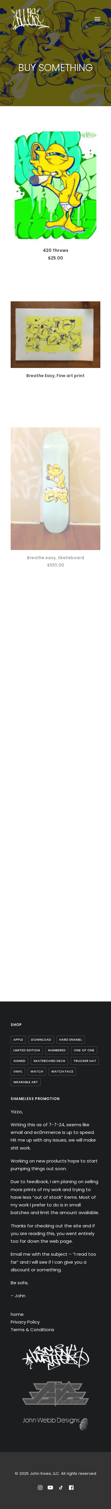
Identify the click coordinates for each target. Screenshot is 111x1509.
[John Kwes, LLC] (30, 19)
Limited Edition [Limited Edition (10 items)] (26, 1050)
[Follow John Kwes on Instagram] (40, 1488)
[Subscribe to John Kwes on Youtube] (50, 1488)
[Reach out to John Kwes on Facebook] (71, 1488)
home (17, 1314)
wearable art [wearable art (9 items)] (25, 1082)
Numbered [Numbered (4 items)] (57, 1050)
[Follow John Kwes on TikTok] (61, 1488)
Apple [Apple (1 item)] (18, 1039)
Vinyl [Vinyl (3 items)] (17, 1071)
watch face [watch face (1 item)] (62, 1071)
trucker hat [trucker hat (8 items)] (84, 1060)
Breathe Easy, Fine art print (55, 394)
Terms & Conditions (32, 1329)
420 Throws (55, 250)
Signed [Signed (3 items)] (19, 1060)
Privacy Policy (25, 1322)
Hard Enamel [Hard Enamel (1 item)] (70, 1039)
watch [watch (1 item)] (36, 1071)
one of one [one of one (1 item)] (84, 1050)
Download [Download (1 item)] (41, 1039)
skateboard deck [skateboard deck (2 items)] (49, 1060)
